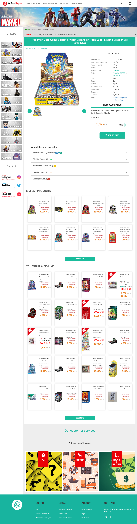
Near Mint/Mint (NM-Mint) (47, 152)
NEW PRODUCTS (50, 3)
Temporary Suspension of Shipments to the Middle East (51, 34)
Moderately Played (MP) (44, 166)
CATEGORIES (33, 3)
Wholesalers (85, 509)
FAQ (37, 500)
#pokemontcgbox (119, 100)
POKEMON (43, 49)
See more (80, 256)
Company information (66, 509)
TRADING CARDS (31, 49)
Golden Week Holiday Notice (39, 30)
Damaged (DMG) (42, 179)
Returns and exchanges (43, 509)
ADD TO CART (112, 135)
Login (83, 505)
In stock (64, 3)
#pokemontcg (118, 98)
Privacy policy (63, 505)
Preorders (77, 3)
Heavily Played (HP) (42, 172)
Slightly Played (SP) (42, 159)
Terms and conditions (66, 500)
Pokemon (116, 70)
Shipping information (42, 505)
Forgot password (86, 500)
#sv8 (125, 98)
